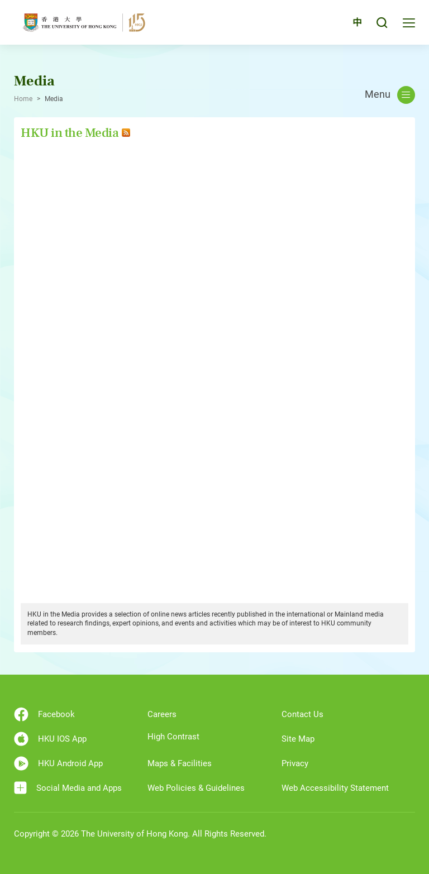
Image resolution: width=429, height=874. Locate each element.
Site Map (298, 739)
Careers (162, 714)
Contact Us (302, 714)
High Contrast (173, 737)
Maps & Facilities (179, 763)
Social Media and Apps (68, 787)
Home (23, 99)
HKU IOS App (50, 739)
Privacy (295, 763)
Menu (390, 95)
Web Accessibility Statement (335, 788)
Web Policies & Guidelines (196, 788)
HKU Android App (58, 763)
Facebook (44, 714)
